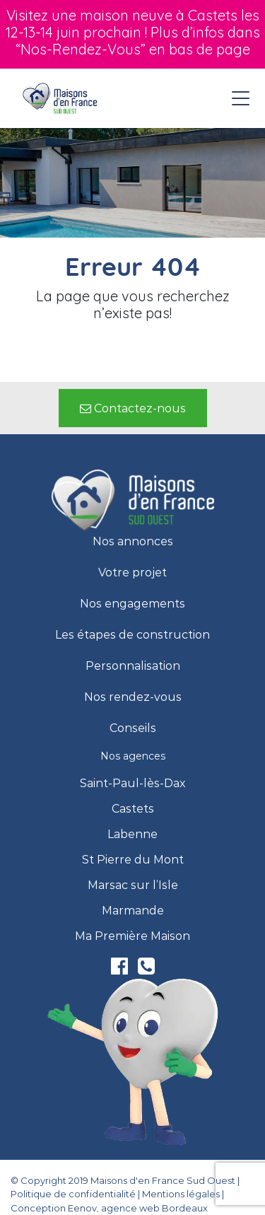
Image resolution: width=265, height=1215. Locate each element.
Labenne (132, 834)
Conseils (133, 728)
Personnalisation (133, 666)
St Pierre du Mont (133, 860)
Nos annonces (133, 541)
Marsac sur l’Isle (133, 885)
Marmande (133, 911)
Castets (133, 809)
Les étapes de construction (132, 635)
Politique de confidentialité (73, 1193)
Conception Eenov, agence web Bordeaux (109, 1208)
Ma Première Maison (132, 936)
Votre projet (132, 573)
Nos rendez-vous (133, 697)
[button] (133, 408)
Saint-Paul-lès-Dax (133, 783)
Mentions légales (181, 1193)
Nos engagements (132, 604)
